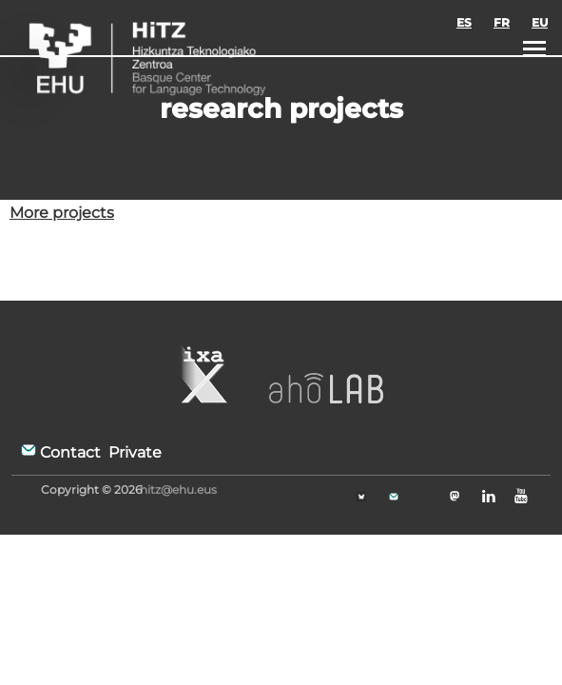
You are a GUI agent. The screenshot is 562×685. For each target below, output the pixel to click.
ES (464, 22)
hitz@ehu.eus (178, 489)
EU (540, 22)
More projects (62, 213)
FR (502, 22)
